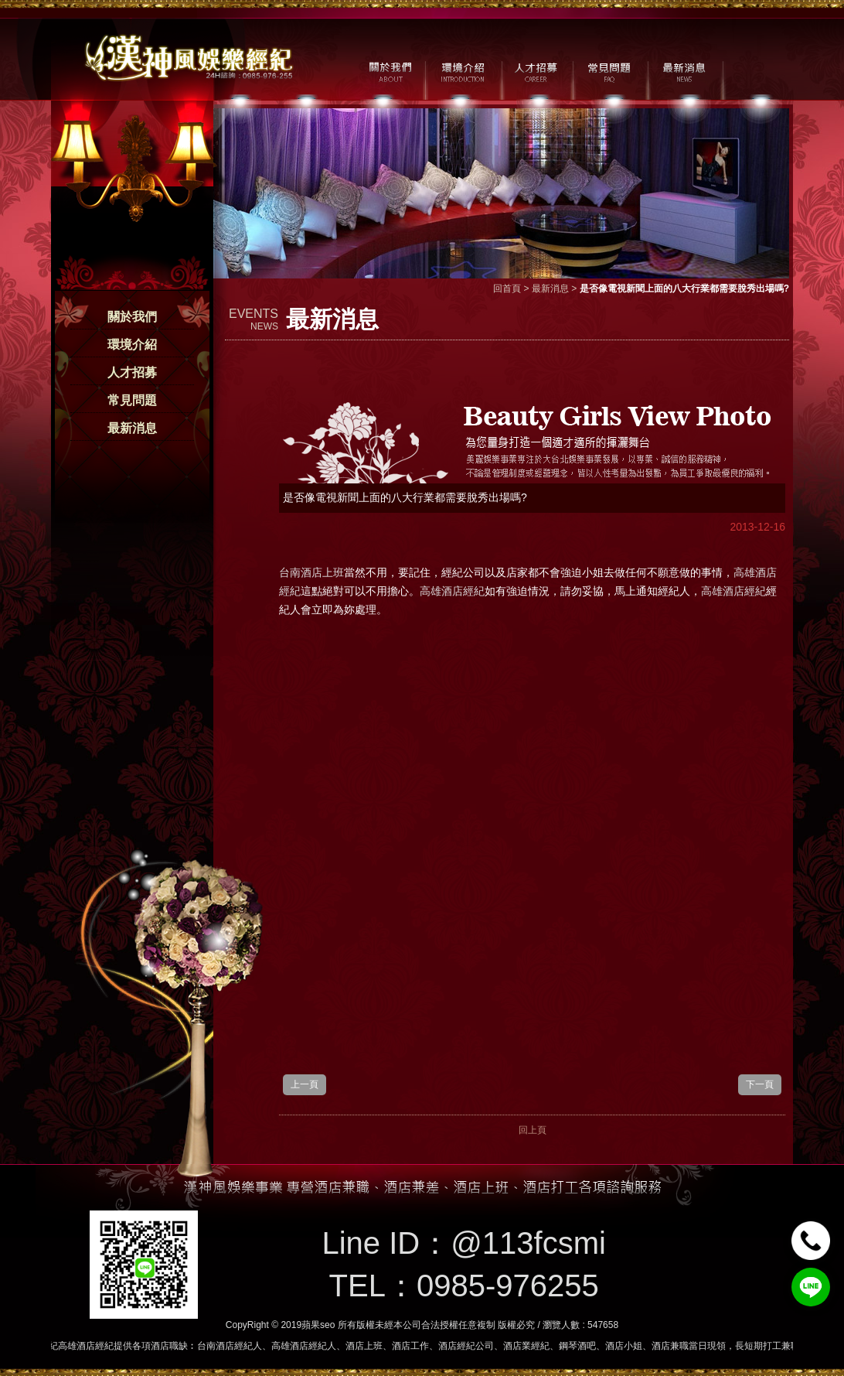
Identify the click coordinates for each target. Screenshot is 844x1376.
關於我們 (132, 316)
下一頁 (760, 1084)
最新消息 (132, 428)
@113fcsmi (528, 1243)
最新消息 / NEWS (683, 70)
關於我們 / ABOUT (389, 70)
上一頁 (304, 1084)
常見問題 (132, 400)
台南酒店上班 (311, 572)
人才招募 (132, 372)
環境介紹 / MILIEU (463, 70)
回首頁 (507, 288)
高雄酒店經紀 (452, 591)
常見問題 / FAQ (609, 70)
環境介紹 (132, 344)
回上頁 (532, 1130)
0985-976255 (508, 1285)
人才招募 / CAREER (536, 70)
